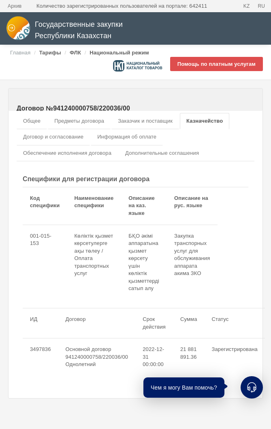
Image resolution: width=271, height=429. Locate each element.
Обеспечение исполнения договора (67, 153)
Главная (20, 53)
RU (261, 6)
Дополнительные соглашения (162, 153)
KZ (246, 6)
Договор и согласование (53, 137)
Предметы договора (79, 121)
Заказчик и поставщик (145, 121)
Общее (32, 121)
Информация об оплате (126, 137)
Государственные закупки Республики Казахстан (64, 30)
